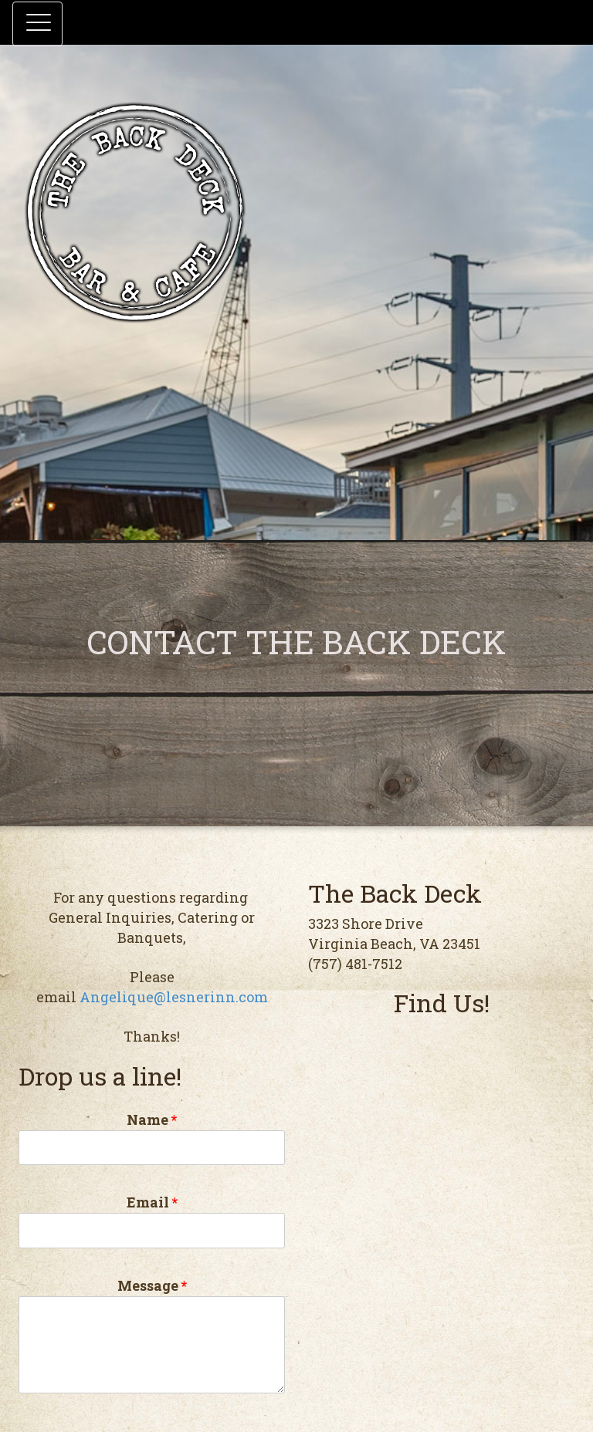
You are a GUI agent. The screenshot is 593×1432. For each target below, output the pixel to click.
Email (152, 1220)
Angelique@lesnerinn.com (174, 997)
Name (152, 1137)
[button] (37, 24)
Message (152, 1334)
